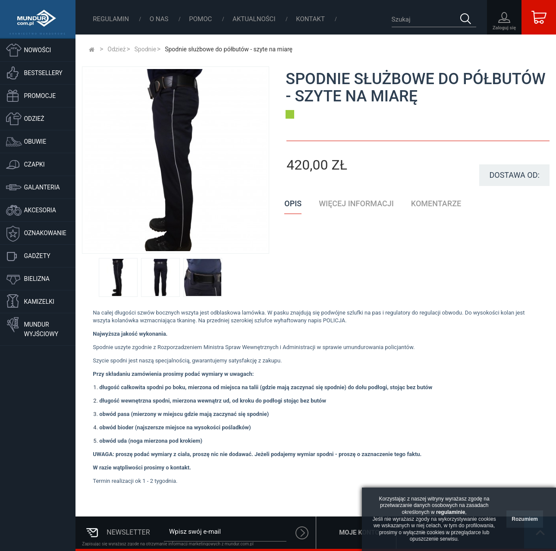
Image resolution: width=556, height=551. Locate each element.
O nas (160, 19)
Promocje (40, 95)
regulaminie (450, 512)
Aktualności (254, 19)
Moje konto (359, 532)
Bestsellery (43, 72)
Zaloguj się (504, 28)
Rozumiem (525, 519)
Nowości (37, 50)
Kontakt (310, 19)
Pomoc (201, 19)
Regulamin (111, 19)
